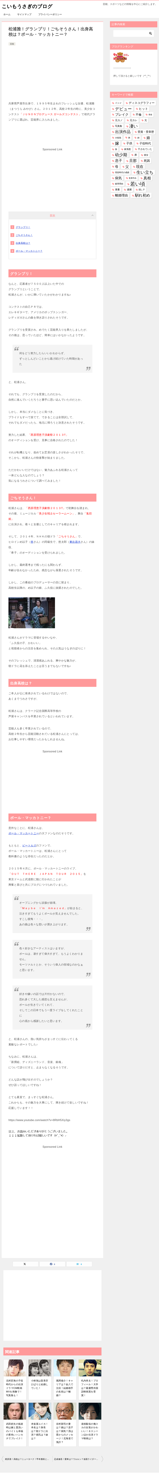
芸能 (12, 44)
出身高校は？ (23, 243)
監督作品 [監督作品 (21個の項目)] (132, 178)
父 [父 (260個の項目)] (127, 166)
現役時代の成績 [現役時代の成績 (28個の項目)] (122, 172)
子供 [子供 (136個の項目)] (129, 143)
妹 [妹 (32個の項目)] (129, 137)
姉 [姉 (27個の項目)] (138, 138)
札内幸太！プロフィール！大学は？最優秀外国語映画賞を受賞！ (89, 1387)
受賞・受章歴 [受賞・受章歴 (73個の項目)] (146, 131)
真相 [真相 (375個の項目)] (147, 178)
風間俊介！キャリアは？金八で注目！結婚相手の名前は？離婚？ (64, 1387)
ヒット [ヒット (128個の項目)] (143, 108)
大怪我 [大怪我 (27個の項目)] (118, 138)
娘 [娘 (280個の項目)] (148, 138)
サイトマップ (24, 14)
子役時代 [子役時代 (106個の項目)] (145, 143)
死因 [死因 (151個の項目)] (147, 160)
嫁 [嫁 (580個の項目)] (117, 143)
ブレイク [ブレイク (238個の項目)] (122, 114)
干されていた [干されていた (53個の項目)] (145, 149)
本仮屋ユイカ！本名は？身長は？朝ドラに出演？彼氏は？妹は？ (39, 1431)
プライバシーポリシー (50, 14)
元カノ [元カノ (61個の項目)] (119, 120)
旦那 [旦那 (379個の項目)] (133, 161)
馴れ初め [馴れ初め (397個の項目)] (142, 195)
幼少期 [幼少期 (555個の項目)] (121, 155)
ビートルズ (29, 845)
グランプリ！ (23, 227)
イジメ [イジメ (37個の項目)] (118, 103)
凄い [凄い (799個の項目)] (133, 126)
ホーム (6, 14)
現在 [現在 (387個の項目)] (139, 166)
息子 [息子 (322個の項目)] (118, 161)
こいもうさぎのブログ (28, 6)
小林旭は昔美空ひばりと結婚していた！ (39, 1384)
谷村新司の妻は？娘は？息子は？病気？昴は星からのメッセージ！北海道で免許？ (64, 1432)
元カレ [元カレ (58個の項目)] (133, 120)
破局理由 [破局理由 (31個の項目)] (119, 184)
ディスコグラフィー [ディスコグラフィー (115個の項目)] (142, 103)
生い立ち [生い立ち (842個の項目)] (145, 172)
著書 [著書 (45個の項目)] (117, 189)
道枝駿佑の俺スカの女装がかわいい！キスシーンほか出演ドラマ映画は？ (89, 1431)
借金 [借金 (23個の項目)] (150, 114)
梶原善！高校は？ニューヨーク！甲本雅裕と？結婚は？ (28, 1459)
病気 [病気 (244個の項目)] (118, 178)
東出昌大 (75, 541)
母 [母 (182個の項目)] (116, 166)
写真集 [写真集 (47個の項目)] (118, 126)
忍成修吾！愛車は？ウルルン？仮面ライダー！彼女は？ (78, 1459)
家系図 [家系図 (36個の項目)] (127, 149)
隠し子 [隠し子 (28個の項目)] (142, 189)
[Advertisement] (52, 71)
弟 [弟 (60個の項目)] (135, 155)
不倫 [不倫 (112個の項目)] (138, 114)
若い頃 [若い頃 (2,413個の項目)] (137, 183)
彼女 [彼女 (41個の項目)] (146, 155)
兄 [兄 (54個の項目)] (145, 120)
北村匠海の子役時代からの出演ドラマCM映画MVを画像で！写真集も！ (14, 1387)
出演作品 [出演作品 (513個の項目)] (123, 132)
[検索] (133, 33)
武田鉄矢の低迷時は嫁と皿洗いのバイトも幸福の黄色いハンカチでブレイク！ (14, 1431)
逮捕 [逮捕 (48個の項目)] (129, 189)
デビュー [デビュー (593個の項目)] (123, 109)
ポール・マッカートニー (23, 833)
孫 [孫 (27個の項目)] (116, 149)
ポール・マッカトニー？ (29, 251)
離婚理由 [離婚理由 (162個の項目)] (121, 195)
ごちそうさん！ (24, 235)
